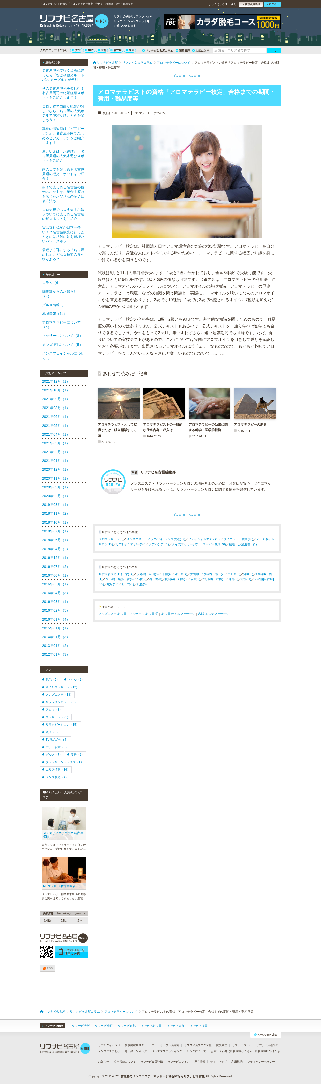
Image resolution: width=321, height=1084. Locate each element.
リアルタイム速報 (109, 1045)
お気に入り (200, 50)
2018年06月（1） (56, 540)
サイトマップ (218, 1061)
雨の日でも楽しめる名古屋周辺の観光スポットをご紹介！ (63, 173)
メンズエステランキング (167, 1051)
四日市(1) (127, 584)
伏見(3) (141, 574)
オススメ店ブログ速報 (198, 1045)
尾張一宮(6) (126, 579)
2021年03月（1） (56, 443)
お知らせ (103, 1061)
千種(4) (167, 574)
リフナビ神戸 (104, 1026)
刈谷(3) (183, 579)
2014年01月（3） (56, 637)
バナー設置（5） (55, 747)
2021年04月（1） (56, 434)
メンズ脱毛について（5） (62, 345)
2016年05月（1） (56, 584)
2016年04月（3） (56, 593)
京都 (102, 50)
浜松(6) (142, 584)
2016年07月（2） (56, 567)
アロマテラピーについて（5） (61, 324)
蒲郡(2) (233, 579)
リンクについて (196, 1051)
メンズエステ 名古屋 (112, 614)
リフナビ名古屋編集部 (158, 472)
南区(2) (220, 574)
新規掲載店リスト (136, 1045)
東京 (130, 50)
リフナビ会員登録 (152, 1061)
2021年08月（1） (56, 408)
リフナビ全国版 (52, 1025)
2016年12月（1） (56, 558)
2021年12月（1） (56, 381)
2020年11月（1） (56, 478)
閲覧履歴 (183, 50)
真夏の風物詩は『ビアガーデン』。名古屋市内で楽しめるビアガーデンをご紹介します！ (63, 136)
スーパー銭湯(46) (214, 544)
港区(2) (248, 574)
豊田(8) (110, 579)
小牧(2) (141, 579)
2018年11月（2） (56, 513)
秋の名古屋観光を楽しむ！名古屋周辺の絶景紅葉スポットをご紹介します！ (63, 92)
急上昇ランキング (136, 1051)
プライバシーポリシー (261, 1061)
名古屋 (116, 50)
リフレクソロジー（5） (59, 702)
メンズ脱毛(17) (175, 539)
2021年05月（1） (56, 426)
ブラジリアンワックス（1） (63, 762)
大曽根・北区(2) (201, 574)
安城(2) (195, 579)
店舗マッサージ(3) (111, 539)
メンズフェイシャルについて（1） (63, 355)
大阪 (76, 50)
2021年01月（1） (56, 461)
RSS (48, 968)
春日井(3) (155, 579)
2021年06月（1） (56, 417)
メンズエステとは (109, 1051)
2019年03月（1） (56, 505)
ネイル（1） (74, 679)
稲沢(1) (246, 579)
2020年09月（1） (56, 487)
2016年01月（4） (56, 619)
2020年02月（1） (56, 496)
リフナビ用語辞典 (267, 1045)
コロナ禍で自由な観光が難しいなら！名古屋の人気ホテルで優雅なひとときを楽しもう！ (63, 113)
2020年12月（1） (56, 469)
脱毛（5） (50, 679)
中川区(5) (234, 574)
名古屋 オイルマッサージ (178, 614)
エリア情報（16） (56, 769)
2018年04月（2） (56, 549)
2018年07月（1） (56, 531)
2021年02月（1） (56, 452)
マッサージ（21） (56, 717)
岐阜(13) (112, 584)
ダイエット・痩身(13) (238, 539)
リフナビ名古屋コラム (157, 50)
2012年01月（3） (56, 654)
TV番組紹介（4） (55, 739)
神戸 (89, 50)
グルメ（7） (52, 754)
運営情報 (199, 1061)
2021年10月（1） (56, 390)
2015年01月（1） (56, 628)
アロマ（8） (52, 709)
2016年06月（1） (56, 575)
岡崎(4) (170, 579)
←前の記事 (177, 76)
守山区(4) (181, 574)
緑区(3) (261, 574)
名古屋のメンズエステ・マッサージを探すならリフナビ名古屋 (162, 1076)
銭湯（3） (50, 732)
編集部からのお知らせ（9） (59, 293)
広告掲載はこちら (241, 1051)
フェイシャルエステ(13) (204, 539)
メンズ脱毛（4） (55, 777)
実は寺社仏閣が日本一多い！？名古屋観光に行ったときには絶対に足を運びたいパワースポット (63, 234)
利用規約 (237, 1061)
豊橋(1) (221, 579)
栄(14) (129, 574)
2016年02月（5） (56, 610)
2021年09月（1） (56, 399)
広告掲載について (125, 1061)
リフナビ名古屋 (151, 1026)
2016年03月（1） (56, 602)
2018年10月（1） (56, 522)
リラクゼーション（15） (60, 724)
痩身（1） (76, 754)
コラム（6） (52, 283)
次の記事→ (195, 76)
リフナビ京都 (127, 1026)
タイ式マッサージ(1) (186, 544)
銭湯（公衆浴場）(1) (243, 544)
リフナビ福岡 (198, 1026)
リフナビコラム (242, 1045)
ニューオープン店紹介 (165, 1045)
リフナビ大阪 (81, 1026)
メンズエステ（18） (57, 694)
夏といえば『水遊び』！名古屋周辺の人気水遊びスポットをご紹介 (63, 155)
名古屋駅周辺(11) (110, 574)
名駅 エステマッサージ (213, 614)
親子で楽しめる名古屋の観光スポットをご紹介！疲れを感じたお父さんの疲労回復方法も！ (63, 194)
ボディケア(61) (158, 544)
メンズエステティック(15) (144, 539)
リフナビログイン (179, 1061)
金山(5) (154, 574)
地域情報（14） (54, 314)
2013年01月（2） (56, 646)
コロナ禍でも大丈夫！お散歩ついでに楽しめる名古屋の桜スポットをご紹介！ (63, 214)
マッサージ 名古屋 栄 (143, 614)
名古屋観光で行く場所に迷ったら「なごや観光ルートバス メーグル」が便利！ (63, 74)
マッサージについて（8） (62, 336)
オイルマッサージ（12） (60, 687)
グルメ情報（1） (55, 305)
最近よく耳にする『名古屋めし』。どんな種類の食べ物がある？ (63, 254)
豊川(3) (208, 579)
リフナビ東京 (175, 1026)
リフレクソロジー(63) (130, 544)
